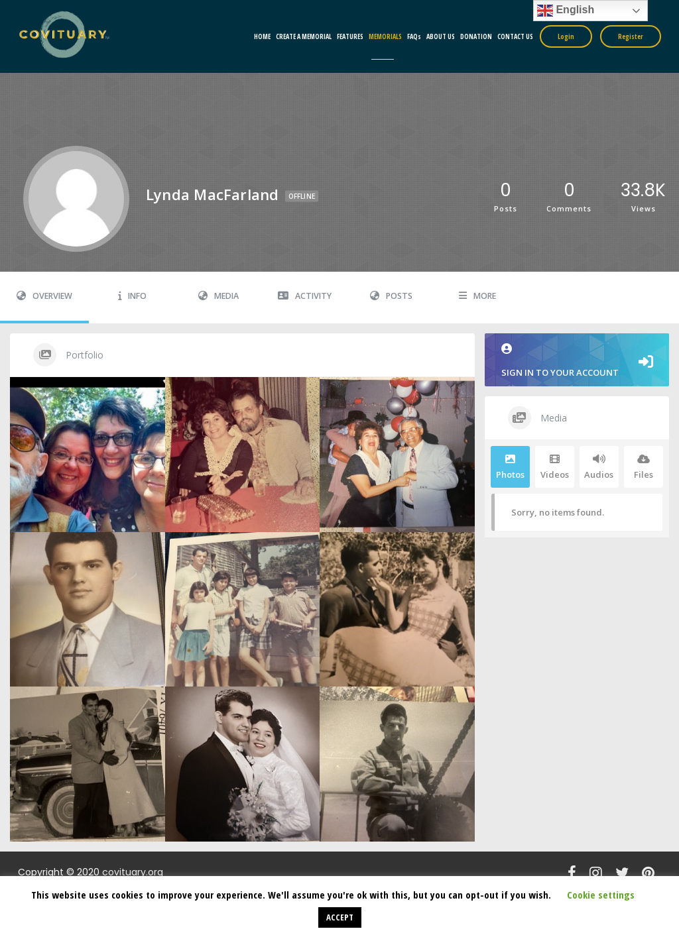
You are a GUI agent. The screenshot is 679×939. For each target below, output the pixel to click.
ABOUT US (440, 36)
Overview (44, 296)
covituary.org (132, 872)
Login (566, 36)
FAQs (414, 36)
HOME (262, 36)
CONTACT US (515, 36)
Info (132, 296)
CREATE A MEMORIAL (304, 36)
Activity (305, 296)
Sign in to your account (576, 360)
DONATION (476, 36)
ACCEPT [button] (339, 917)
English (565, 11)
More (477, 296)
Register (630, 36)
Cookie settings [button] (601, 894)
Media (218, 296)
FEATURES (350, 36)
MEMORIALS (385, 36)
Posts (391, 296)
